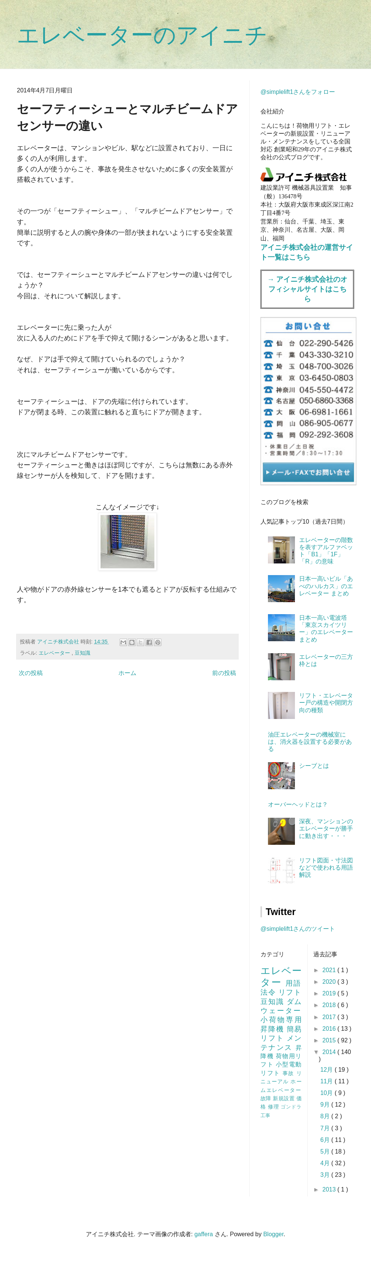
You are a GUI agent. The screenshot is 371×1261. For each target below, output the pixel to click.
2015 (329, 1040)
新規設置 (284, 1098)
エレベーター (55, 653)
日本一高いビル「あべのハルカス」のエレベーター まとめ (326, 585)
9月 (325, 1104)
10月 (327, 1093)
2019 (329, 993)
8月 (325, 1116)
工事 (265, 1115)
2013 (329, 1189)
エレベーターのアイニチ (142, 35)
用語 (294, 983)
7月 (325, 1128)
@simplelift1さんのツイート (297, 929)
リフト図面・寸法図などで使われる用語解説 (326, 867)
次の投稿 (31, 673)
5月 (325, 1151)
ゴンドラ (291, 1107)
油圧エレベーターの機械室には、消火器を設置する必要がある (310, 741)
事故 (289, 1073)
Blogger (273, 1234)
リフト (290, 992)
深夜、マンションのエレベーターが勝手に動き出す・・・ (326, 828)
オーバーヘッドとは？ (298, 804)
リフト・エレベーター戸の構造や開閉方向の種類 (326, 702)
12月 (327, 1069)
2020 (329, 982)
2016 (329, 1028)
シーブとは (314, 766)
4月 (325, 1163)
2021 (329, 970)
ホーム (127, 673)
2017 (329, 1017)
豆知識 (82, 653)
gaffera (203, 1234)
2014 (329, 1052)
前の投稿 (224, 673)
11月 (327, 1081)
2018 (329, 1005)
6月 (325, 1140)
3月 (325, 1175)
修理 (274, 1107)
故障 (266, 1098)
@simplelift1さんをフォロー (297, 92)
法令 (269, 992)
